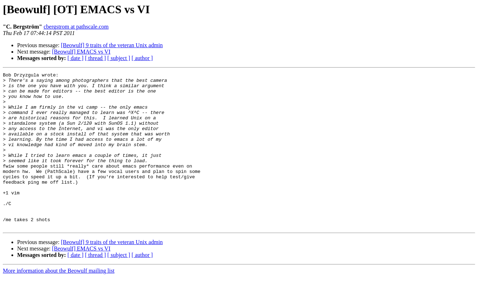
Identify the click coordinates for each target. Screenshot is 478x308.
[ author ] (142, 58)
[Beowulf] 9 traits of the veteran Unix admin (112, 45)
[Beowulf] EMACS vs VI (81, 52)
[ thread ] (95, 58)
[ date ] (75, 58)
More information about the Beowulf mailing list (59, 302)
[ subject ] (118, 58)
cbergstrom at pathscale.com (76, 27)
